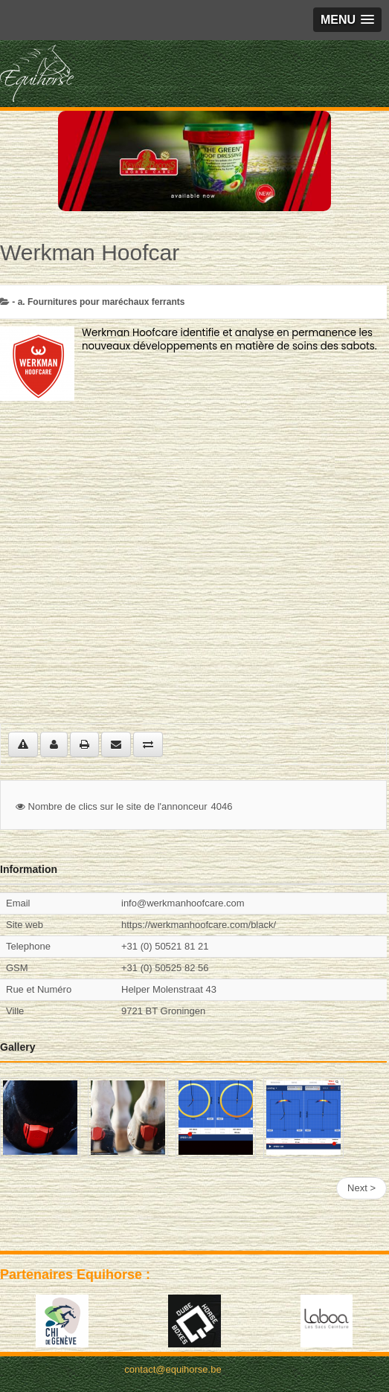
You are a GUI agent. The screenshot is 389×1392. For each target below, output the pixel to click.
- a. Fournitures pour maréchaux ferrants (98, 302)
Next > (361, 1187)
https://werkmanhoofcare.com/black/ (198, 924)
